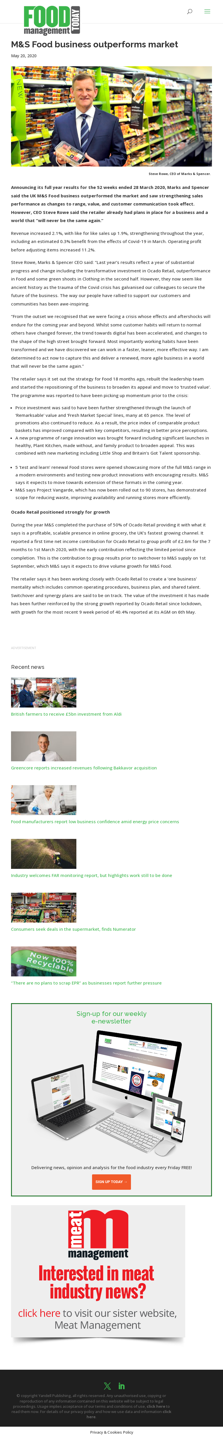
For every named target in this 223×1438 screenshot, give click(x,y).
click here (156, 1406)
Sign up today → (111, 1182)
